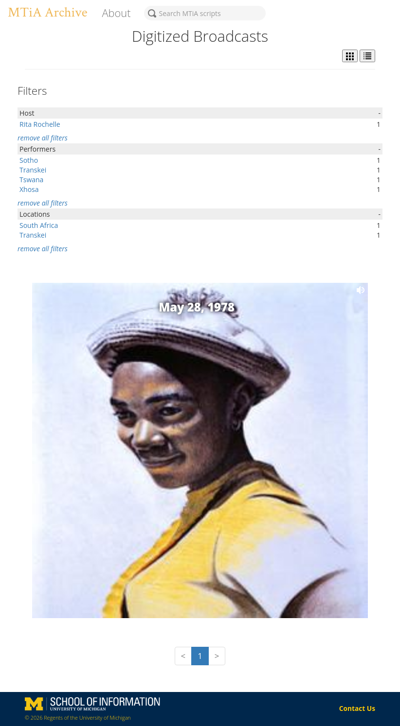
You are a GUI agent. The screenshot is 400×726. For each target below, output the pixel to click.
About (116, 13)
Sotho (28, 160)
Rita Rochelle (39, 124)
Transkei (32, 169)
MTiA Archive (47, 12)
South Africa (38, 225)
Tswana (31, 179)
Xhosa (29, 189)
